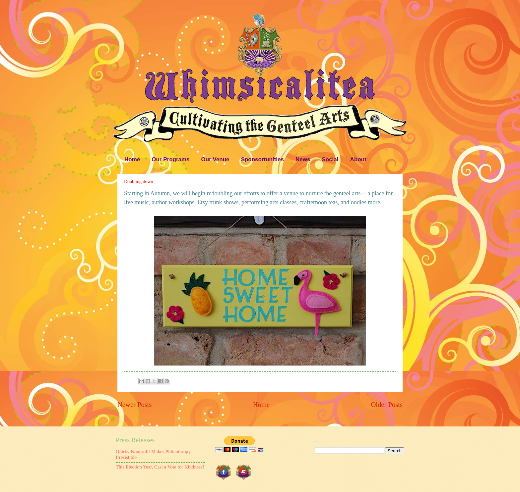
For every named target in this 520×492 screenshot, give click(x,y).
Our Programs (170, 159)
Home (132, 159)
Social (330, 159)
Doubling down (138, 181)
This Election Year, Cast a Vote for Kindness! (160, 466)
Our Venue (215, 159)
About (358, 159)
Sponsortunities (262, 159)
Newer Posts (134, 404)
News (302, 159)
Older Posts (387, 404)
